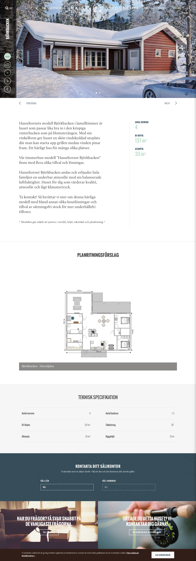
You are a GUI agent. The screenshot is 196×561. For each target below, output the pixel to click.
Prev (7, 89)
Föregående (27, 103)
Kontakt (163, 8)
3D (7, 72)
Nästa (171, 103)
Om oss (134, 8)
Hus (44, 8)
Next (7, 81)
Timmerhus (148, 8)
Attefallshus (58, 8)
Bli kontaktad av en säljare (147, 532)
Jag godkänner (163, 555)
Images (7, 56)
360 (7, 64)
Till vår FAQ (49, 532)
